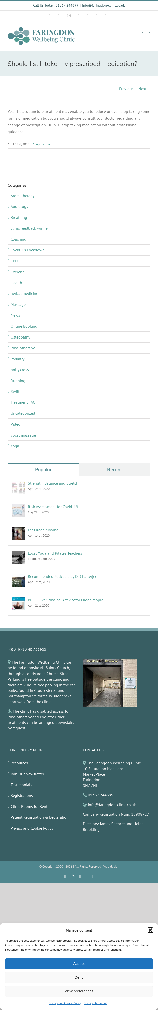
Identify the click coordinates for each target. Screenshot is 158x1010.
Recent (114, 469)
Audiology (19, 206)
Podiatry (17, 358)
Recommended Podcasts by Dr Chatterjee (62, 576)
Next (142, 88)
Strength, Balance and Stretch (53, 483)
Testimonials (21, 784)
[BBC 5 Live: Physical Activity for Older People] (18, 600)
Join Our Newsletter (27, 773)
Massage (18, 304)
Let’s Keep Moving (43, 529)
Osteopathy (20, 337)
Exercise (18, 271)
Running (18, 380)
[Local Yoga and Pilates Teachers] (18, 553)
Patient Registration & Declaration (40, 817)
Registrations (22, 795)
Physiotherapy (23, 347)
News (15, 315)
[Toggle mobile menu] (149, 31)
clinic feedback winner (30, 228)
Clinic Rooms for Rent (29, 806)
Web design (111, 866)
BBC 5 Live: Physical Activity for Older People (65, 599)
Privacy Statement (95, 1003)
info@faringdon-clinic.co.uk (103, 5)
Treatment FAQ (23, 402)
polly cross (20, 369)
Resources (19, 762)
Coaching (18, 239)
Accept (79, 963)
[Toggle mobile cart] (143, 31)
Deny (79, 977)
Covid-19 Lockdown (28, 249)
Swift (15, 391)
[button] (150, 930)
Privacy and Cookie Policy (65, 1003)
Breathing (19, 217)
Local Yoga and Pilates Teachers (55, 553)
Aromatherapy (22, 195)
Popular (43, 469)
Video (15, 424)
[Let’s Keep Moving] (18, 530)
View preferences (79, 991)
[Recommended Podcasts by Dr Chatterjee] (18, 576)
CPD (14, 260)
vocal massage (23, 435)
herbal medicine (24, 293)
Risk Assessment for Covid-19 (53, 506)
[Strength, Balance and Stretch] (18, 483)
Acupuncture (41, 144)
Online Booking (24, 326)
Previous (126, 88)
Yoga (15, 445)
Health (16, 282)
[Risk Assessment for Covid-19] (18, 506)
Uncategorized (23, 413)
